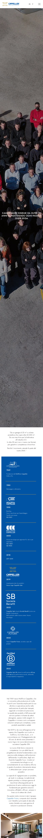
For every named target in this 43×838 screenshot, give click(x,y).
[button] (39, 4)
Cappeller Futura (12, 798)
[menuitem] (29, 4)
